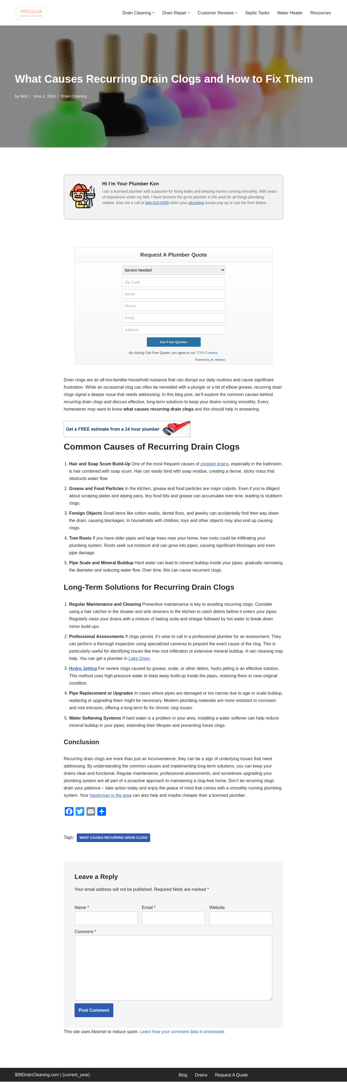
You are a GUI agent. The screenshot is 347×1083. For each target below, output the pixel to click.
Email (149, 908)
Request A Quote (231, 1076)
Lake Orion (148, 659)
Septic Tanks (257, 12)
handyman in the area (111, 796)
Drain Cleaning (74, 96)
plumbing (196, 203)
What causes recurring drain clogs (113, 839)
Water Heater (290, 12)
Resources (320, 12)
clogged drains (215, 464)
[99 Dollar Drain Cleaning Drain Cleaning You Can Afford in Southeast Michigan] (31, 13)
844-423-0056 (157, 203)
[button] (153, 13)
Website (217, 908)
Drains (201, 1076)
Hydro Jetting (83, 669)
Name (82, 908)
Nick (24, 96)
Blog (183, 1076)
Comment (85, 932)
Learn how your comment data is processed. (183, 1033)
